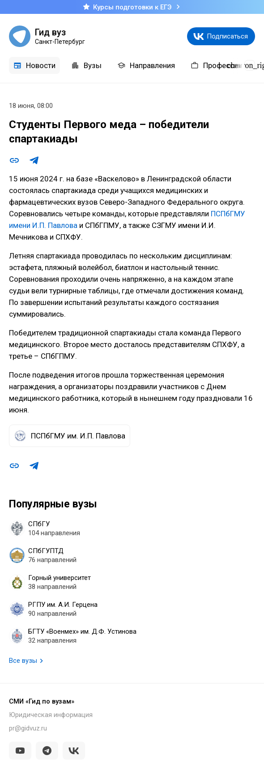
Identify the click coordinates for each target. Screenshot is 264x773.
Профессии (216, 65)
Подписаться (227, 36)
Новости (34, 65)
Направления (146, 65)
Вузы (86, 65)
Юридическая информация (51, 715)
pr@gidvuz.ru (28, 728)
